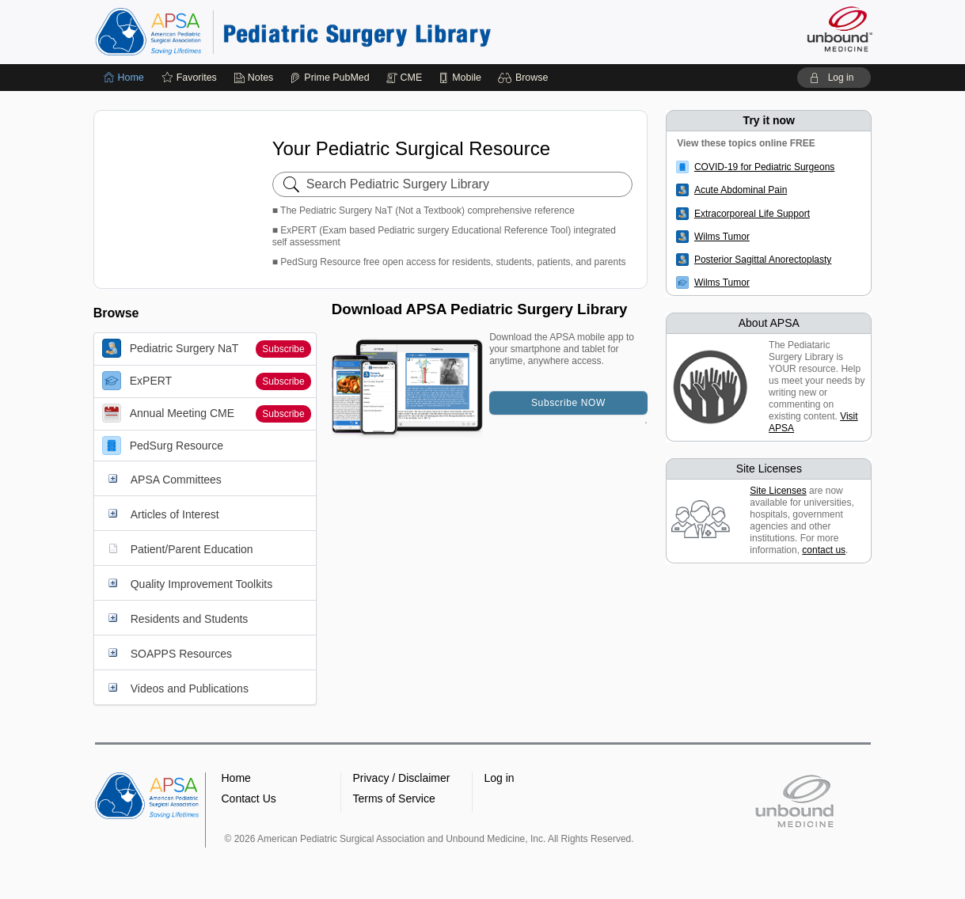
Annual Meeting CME (168, 413)
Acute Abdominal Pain (740, 189)
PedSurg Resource (162, 445)
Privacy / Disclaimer (401, 778)
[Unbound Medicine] (840, 29)
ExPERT (137, 380)
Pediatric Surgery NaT (170, 348)
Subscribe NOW (568, 402)
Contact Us (249, 798)
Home (236, 778)
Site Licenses (778, 490)
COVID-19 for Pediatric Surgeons (764, 167)
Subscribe (283, 349)
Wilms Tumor (722, 236)
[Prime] (329, 77)
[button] (525, 77)
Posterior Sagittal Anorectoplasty (762, 259)
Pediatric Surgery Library (293, 31)
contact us (823, 550)
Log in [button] (499, 778)
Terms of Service (394, 798)
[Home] (124, 77)
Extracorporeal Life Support (752, 213)
